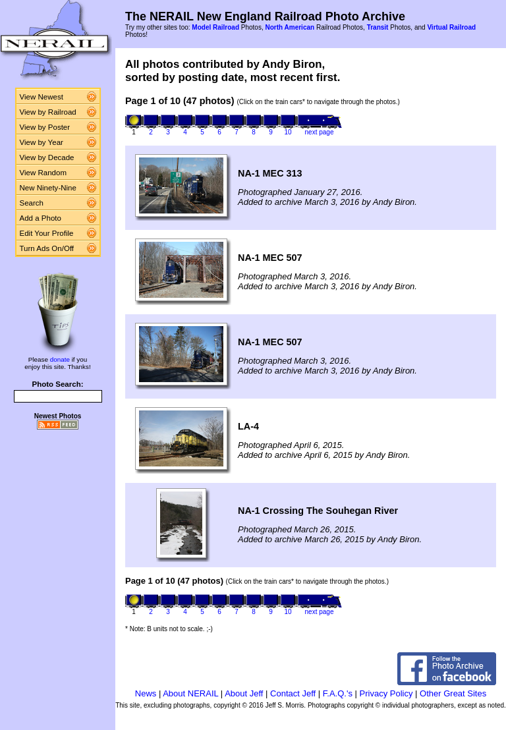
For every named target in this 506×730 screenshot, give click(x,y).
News (146, 693)
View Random (43, 173)
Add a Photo (40, 218)
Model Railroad (215, 27)
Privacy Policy (386, 693)
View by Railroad (48, 112)
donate (60, 359)
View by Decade (47, 157)
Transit (378, 27)
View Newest (41, 97)
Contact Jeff (293, 693)
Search (32, 203)
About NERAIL (190, 693)
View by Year (41, 142)
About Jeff (244, 693)
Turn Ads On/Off (47, 248)
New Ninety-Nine (48, 188)
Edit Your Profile (47, 233)
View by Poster (45, 127)
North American (289, 27)
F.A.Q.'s (337, 693)
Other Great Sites (453, 693)
